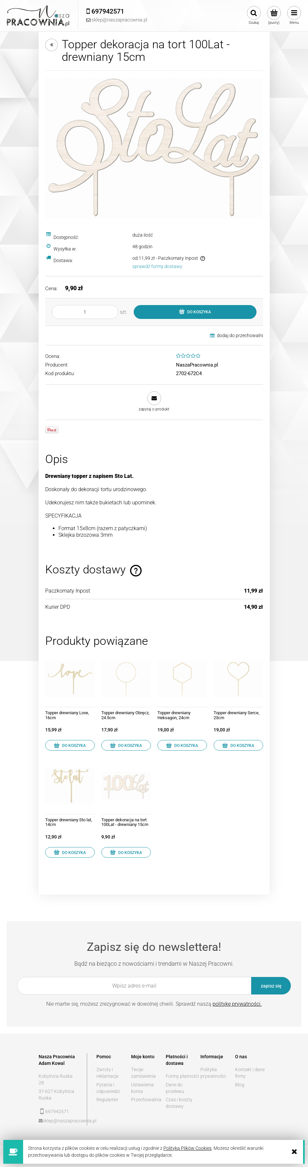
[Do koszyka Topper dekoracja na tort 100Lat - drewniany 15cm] (126, 852)
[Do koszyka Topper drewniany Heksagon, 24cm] (182, 745)
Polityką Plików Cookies (187, 1148)
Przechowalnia (146, 1099)
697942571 (57, 1111)
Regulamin (107, 1099)
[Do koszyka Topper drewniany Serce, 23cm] (238, 745)
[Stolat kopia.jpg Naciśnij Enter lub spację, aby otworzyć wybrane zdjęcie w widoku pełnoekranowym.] (154, 147)
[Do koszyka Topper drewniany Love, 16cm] (70, 745)
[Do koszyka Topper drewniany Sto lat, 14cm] (70, 852)
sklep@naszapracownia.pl (60, 1120)
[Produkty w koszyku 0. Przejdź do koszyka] (274, 15)
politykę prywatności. (237, 1004)
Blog (239, 1084)
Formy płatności (182, 1076)
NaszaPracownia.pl (197, 365)
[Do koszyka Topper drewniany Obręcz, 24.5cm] (126, 745)
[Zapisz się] (271, 985)
